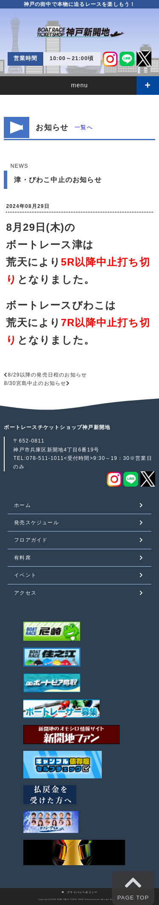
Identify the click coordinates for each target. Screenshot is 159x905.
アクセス (25, 593)
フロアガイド (30, 540)
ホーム (22, 505)
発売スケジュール (36, 523)
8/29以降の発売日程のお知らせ (47, 375)
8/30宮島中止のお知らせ (35, 383)
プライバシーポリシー (79, 892)
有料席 (22, 558)
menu (79, 85)
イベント (25, 575)
